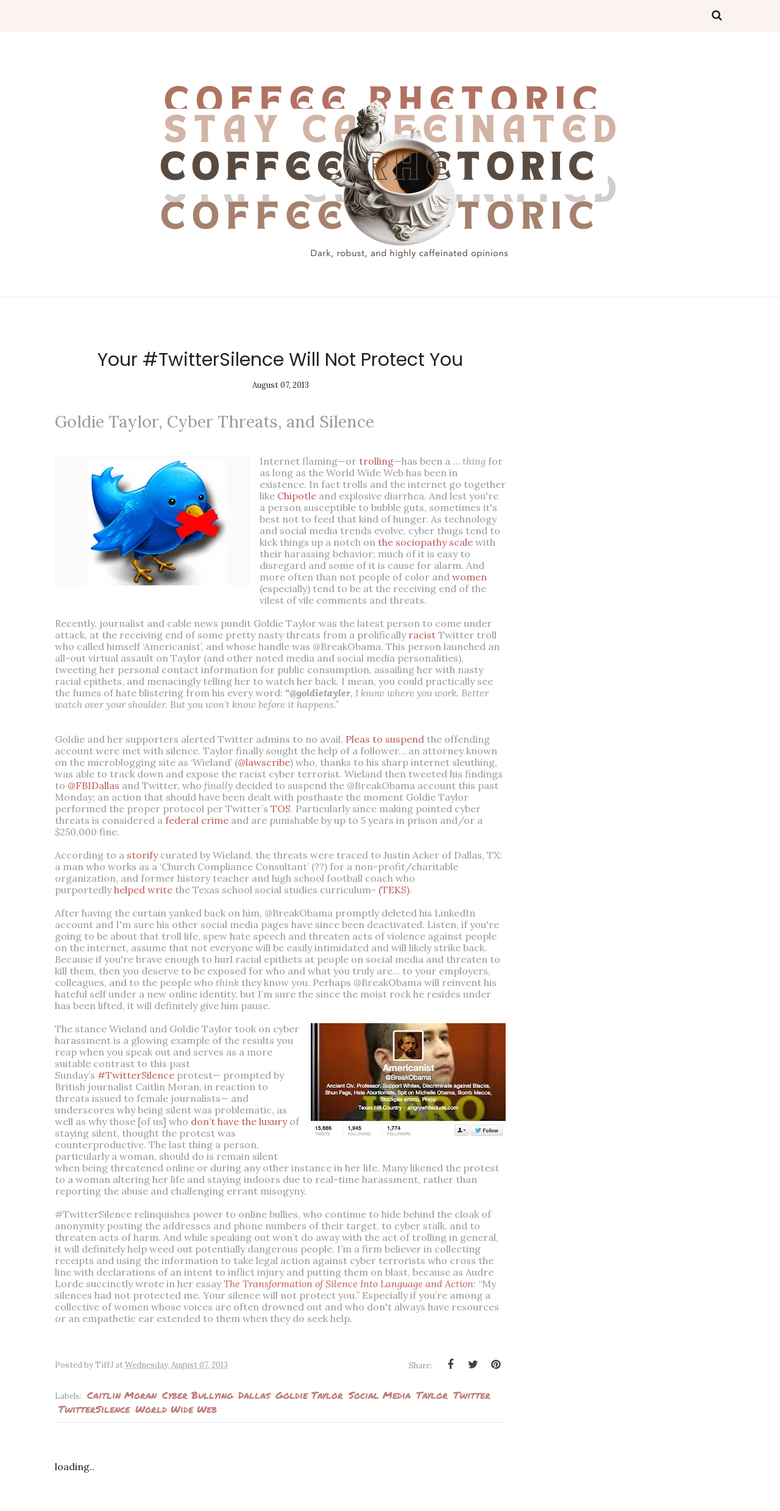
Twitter (472, 1395)
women (469, 577)
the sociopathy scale (425, 542)
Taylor (432, 1395)
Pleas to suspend (385, 739)
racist (422, 635)
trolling (376, 461)
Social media (380, 1395)
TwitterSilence (94, 1409)
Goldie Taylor (309, 1395)
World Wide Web (176, 1409)
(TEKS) (394, 890)
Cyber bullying (197, 1395)
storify (142, 855)
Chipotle (296, 496)
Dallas (254, 1395)
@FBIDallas (93, 785)
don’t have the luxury (239, 1121)
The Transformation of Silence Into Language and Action (348, 1283)
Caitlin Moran (122, 1395)
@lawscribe (264, 762)
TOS (281, 808)
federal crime (197, 820)
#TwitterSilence (136, 1075)
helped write (143, 890)
